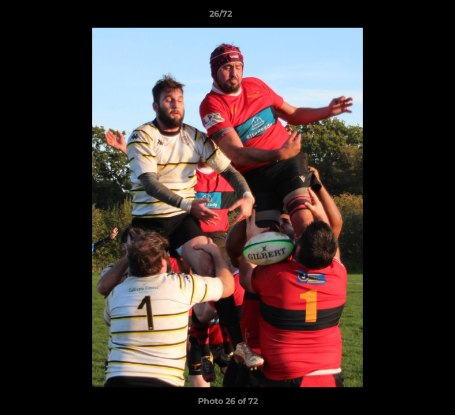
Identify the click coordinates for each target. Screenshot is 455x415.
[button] (406, 17)
